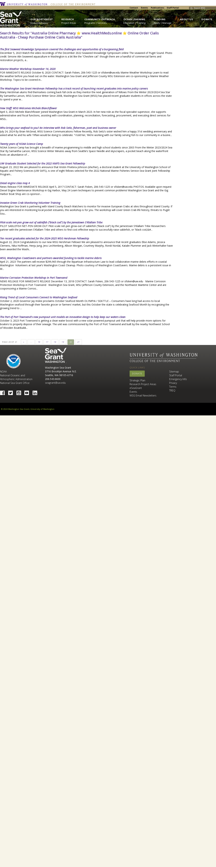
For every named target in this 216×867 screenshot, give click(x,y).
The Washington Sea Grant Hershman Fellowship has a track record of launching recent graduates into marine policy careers (74, 88)
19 (63, 342)
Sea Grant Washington (55, 355)
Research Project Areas (143, 384)
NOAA (13, 361)
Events (144, 7)
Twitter (12, 392)
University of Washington (24, 4)
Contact (134, 7)
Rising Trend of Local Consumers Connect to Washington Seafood (38, 297)
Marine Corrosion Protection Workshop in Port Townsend (33, 277)
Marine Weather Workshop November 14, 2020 (27, 69)
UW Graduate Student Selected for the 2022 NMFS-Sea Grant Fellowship (42, 163)
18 (55, 342)
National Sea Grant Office (15, 383)
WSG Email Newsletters (143, 395)
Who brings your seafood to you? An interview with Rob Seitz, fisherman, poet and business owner (58, 128)
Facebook (4, 392)
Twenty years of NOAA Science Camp (21, 144)
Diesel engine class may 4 (15, 183)
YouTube (28, 392)
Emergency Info (178, 379)
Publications (157, 7)
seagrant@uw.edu (55, 382)
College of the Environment (72, 4)
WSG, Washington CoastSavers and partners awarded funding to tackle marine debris (51, 258)
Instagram (20, 392)
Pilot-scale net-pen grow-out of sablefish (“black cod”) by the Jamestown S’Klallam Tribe (51, 222)
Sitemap (174, 371)
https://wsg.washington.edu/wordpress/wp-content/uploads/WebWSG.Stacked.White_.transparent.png (11, 18)
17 (47, 342)
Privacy (173, 383)
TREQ (172, 390)
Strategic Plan (137, 380)
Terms (172, 386)
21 (78, 342)
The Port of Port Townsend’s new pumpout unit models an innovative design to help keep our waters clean (62, 317)
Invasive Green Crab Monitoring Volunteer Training (30, 202)
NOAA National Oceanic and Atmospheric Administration (16, 375)
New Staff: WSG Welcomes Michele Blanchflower (28, 108)
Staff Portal (173, 7)
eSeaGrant (136, 388)
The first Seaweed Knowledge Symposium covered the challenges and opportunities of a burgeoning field (62, 49)
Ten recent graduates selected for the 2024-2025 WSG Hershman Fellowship (44, 238)
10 (39, 342)
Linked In (36, 392)
